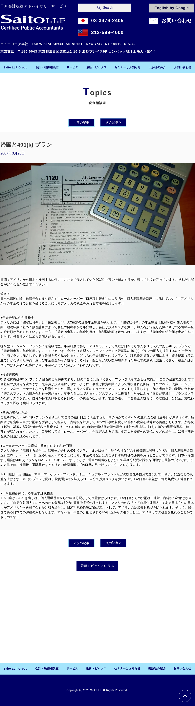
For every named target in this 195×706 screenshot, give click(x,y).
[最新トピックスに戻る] (97, 566)
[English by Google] (171, 8)
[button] (47, 67)
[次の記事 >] (113, 122)
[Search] (104, 8)
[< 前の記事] (81, 123)
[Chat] (185, 696)
